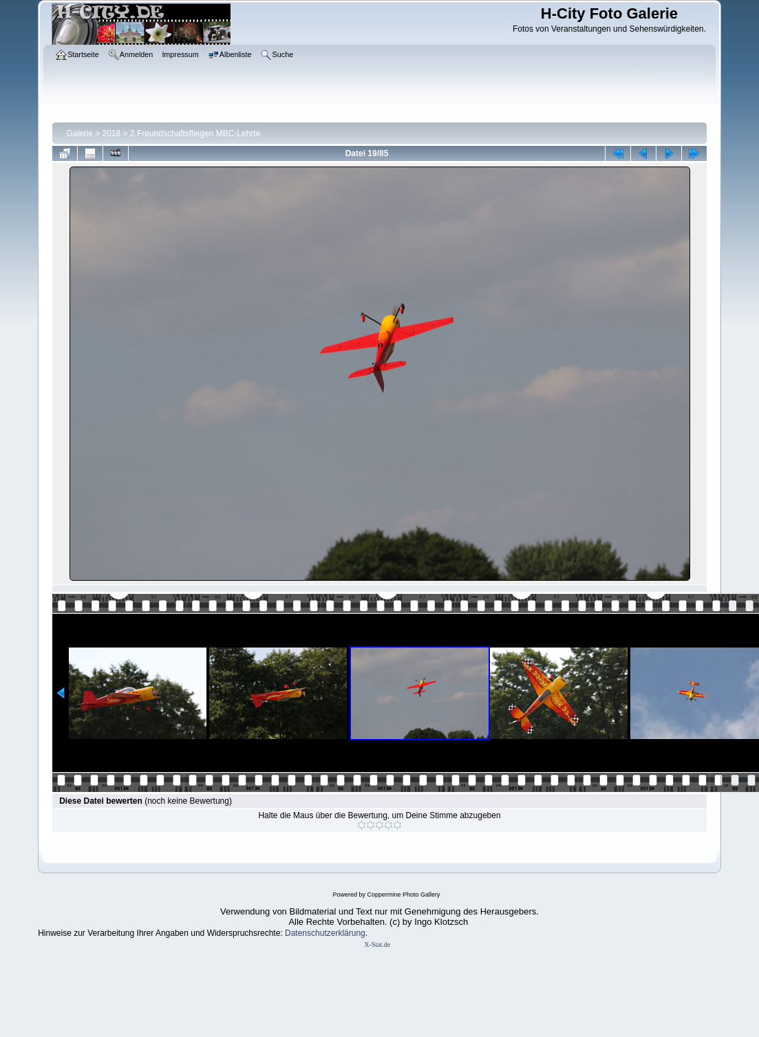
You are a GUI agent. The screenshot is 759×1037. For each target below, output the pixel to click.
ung (358, 933)
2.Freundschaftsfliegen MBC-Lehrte (195, 133)
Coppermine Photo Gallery (403, 894)
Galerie (79, 133)
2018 (112, 133)
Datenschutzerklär (318, 933)
